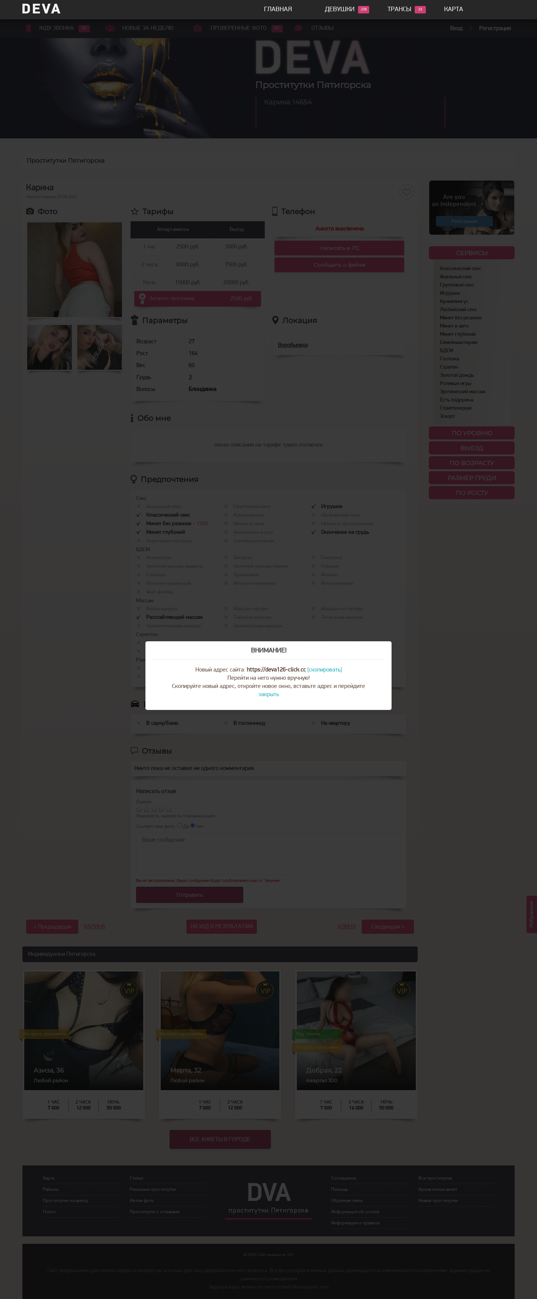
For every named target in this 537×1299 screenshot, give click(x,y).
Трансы (399, 9)
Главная (278, 9)
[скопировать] (324, 670)
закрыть (268, 695)
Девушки (340, 9)
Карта (453, 9)
